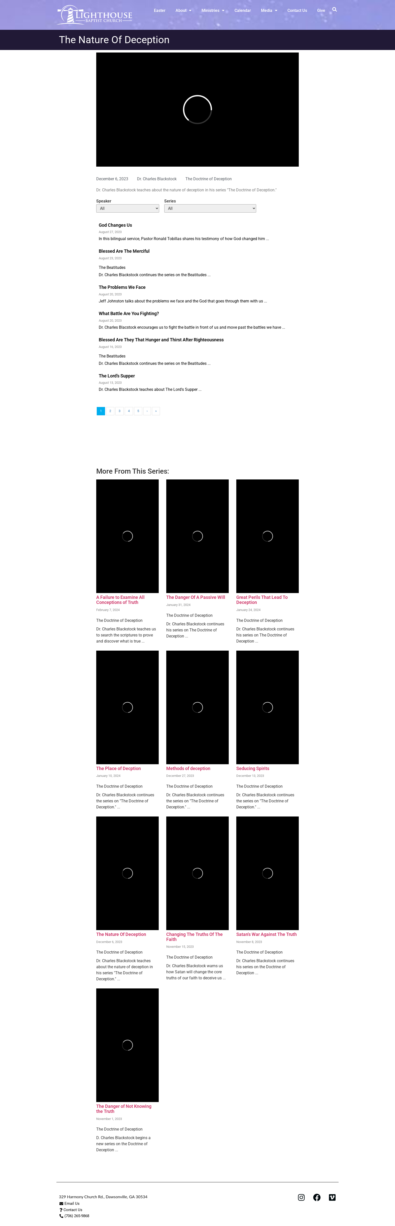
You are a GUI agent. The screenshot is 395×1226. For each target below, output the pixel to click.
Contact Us (297, 10)
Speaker (103, 201)
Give (321, 10)
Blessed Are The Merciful (124, 251)
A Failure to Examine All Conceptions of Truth (120, 600)
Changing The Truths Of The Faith (194, 937)
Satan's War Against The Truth (266, 934)
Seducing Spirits (252, 768)
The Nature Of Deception (121, 934)
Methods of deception (188, 768)
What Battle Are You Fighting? (129, 313)
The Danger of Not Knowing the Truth (123, 1109)
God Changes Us (115, 225)
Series (170, 201)
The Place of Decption (118, 768)
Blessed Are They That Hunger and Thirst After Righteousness (161, 339)
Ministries (213, 10)
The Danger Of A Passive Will (195, 597)
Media (269, 10)
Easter (160, 10)
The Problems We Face (122, 287)
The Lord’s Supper (117, 375)
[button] (334, 9)
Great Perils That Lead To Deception (262, 600)
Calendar (243, 10)
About (183, 10)
